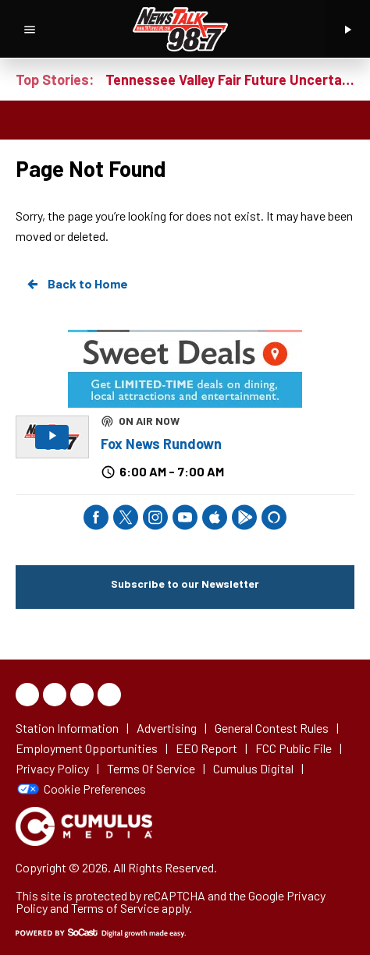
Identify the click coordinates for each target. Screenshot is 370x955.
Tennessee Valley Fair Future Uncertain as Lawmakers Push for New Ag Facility (229, 79)
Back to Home (76, 284)
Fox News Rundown (161, 443)
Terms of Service (115, 907)
